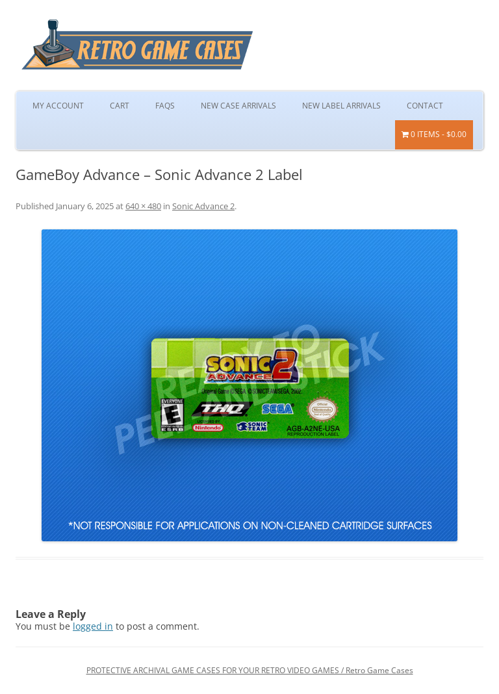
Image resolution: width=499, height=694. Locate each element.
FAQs (165, 105)
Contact (425, 105)
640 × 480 (143, 206)
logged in (93, 626)
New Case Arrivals (238, 105)
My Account (58, 105)
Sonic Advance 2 (203, 206)
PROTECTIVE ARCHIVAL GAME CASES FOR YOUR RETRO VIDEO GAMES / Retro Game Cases (249, 670)
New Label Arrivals (341, 105)
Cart (119, 105)
